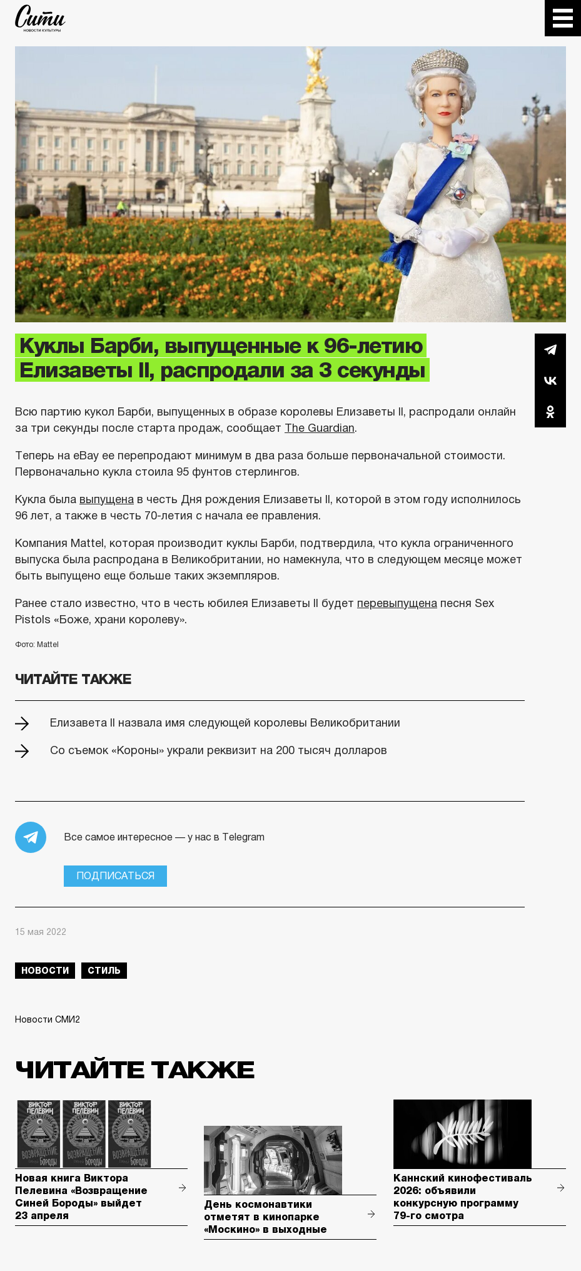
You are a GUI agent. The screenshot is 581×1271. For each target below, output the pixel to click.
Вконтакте (550, 380)
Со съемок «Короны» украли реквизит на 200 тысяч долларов (218, 750)
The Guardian (320, 428)
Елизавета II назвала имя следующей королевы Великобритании (225, 723)
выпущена (106, 499)
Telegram (550, 349)
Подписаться (115, 875)
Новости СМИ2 (47, 1019)
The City (40, 18)
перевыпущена (397, 603)
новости (45, 971)
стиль (104, 971)
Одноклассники (550, 411)
